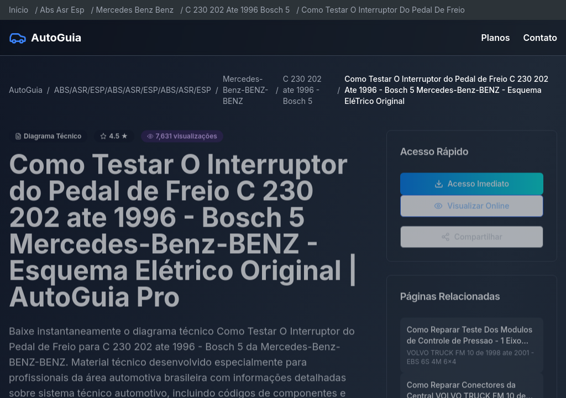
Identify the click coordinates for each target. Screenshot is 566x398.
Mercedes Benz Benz (135, 9)
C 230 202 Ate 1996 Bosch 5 (237, 9)
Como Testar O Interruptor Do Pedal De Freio (383, 9)
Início (18, 9)
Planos (495, 37)
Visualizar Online (471, 210)
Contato (540, 37)
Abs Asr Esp (62, 9)
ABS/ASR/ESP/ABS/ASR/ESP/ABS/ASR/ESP (132, 90)
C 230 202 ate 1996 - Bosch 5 (302, 90)
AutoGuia (26, 90)
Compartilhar (471, 241)
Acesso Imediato (471, 188)
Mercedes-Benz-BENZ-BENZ (246, 90)
